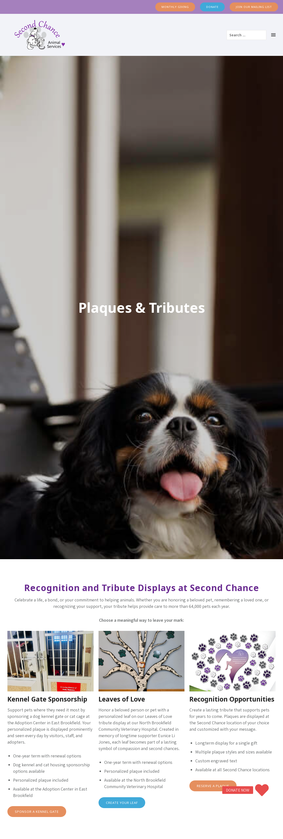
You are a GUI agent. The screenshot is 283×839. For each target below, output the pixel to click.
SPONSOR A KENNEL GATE (37, 811)
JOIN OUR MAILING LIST (254, 7)
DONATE (212, 7)
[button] (262, 790)
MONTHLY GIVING (175, 7)
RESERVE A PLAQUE (213, 786)
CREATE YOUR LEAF (122, 802)
